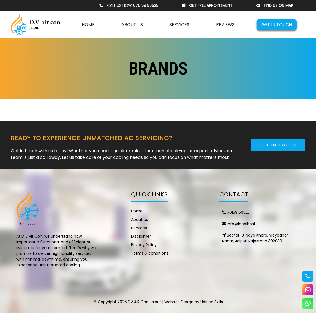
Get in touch (276, 24)
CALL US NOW (128, 5)
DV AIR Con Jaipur (144, 302)
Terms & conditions (149, 253)
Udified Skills (211, 302)
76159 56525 (236, 212)
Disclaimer (141, 236)
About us (132, 24)
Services (179, 24)
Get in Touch (278, 145)
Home (88, 24)
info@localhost (238, 224)
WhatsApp (307, 303)
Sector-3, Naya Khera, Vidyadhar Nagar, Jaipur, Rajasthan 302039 (255, 238)
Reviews (225, 24)
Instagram (307, 289)
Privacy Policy (144, 244)
